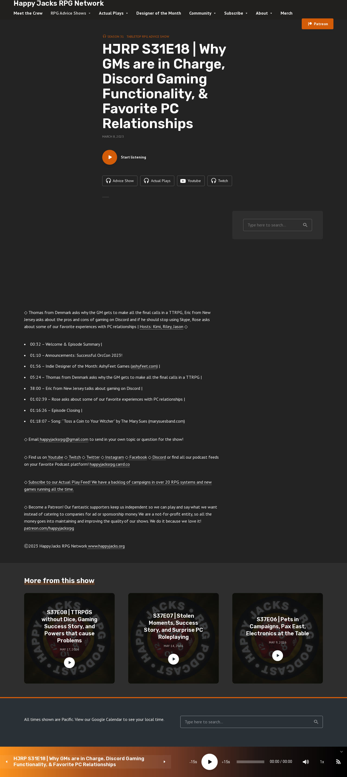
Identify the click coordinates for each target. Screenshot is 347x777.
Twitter (92, 458)
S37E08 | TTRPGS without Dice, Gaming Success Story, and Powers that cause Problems (69, 627)
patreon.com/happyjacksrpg (49, 529)
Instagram (114, 458)
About (262, 13)
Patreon (321, 23)
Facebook (137, 458)
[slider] (199, 761)
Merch (287, 13)
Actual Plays (111, 13)
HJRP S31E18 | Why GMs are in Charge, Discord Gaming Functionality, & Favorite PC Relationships (59, 762)
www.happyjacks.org (106, 547)
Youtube (55, 458)
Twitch (74, 458)
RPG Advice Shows (68, 13)
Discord (158, 458)
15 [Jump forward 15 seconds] (160, 762)
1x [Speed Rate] (285, 762)
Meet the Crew (28, 13)
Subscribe (233, 13)
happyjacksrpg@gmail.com (63, 440)
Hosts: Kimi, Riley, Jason (161, 328)
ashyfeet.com (144, 367)
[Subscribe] (301, 762)
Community (200, 13)
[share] (317, 762)
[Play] (144, 762)
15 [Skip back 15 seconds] (127, 762)
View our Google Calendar (98, 721)
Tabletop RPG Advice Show (148, 36)
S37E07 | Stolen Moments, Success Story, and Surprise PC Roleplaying (173, 628)
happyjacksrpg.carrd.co (110, 465)
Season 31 (115, 36)
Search (305, 226)
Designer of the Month (158, 13)
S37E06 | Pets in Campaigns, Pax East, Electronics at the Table (277, 627)
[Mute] (268, 762)
